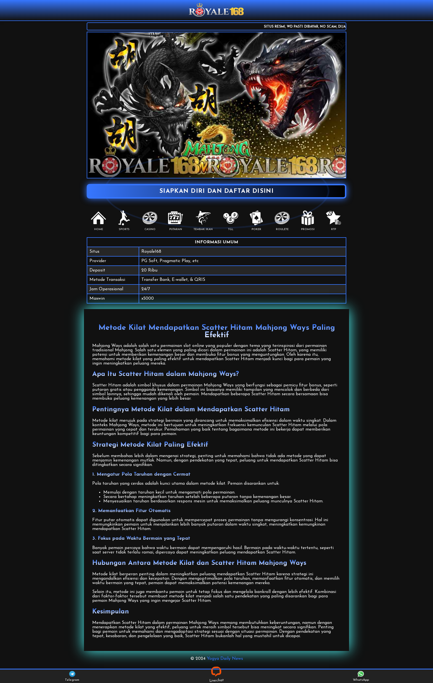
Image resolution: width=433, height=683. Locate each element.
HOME (98, 220)
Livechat (216, 675)
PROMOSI (307, 220)
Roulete (282, 220)
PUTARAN (175, 220)
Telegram (72, 676)
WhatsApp (361, 676)
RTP (333, 220)
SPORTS (124, 220)
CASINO (149, 220)
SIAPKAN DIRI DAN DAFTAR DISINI (216, 191)
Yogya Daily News (225, 658)
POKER (256, 220)
